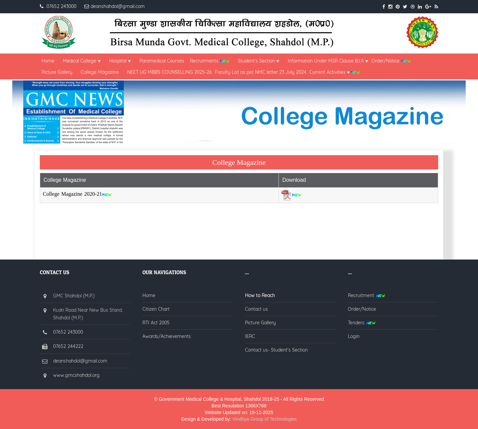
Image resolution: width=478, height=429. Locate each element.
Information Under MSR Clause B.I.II (328, 61)
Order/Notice (391, 61)
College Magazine (97, 72)
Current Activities (334, 72)
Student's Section (258, 61)
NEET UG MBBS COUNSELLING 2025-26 (169, 72)
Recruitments (208, 61)
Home (47, 61)
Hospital (120, 61)
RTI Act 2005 (156, 323)
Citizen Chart (156, 309)
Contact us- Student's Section (276, 350)
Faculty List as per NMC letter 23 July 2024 (260, 72)
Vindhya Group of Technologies (264, 419)
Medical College (82, 61)
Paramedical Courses (161, 61)
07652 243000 (68, 332)
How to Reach (260, 295)
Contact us (256, 309)
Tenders (362, 323)
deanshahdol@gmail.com (80, 361)
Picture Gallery (56, 72)
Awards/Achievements (166, 336)
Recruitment (366, 295)
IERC (250, 336)
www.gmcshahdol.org (76, 375)
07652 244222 (68, 346)
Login (353, 336)
